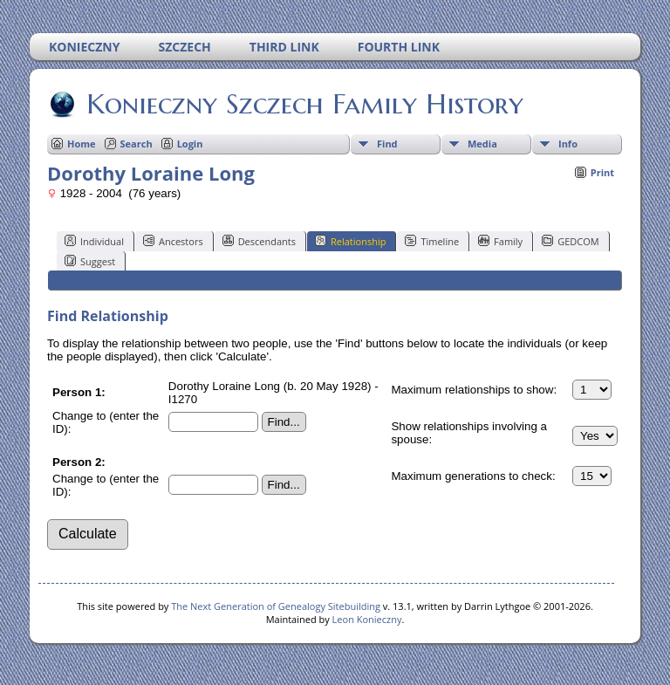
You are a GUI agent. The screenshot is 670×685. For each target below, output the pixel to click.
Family (500, 241)
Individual (94, 241)
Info (568, 143)
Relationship (350, 241)
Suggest (90, 261)
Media (482, 143)
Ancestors (173, 241)
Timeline (432, 241)
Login (190, 143)
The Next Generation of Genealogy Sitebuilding (275, 606)
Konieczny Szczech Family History (303, 103)
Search (136, 143)
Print (602, 172)
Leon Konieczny (367, 619)
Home (81, 143)
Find (387, 143)
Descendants (259, 241)
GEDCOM (570, 241)
